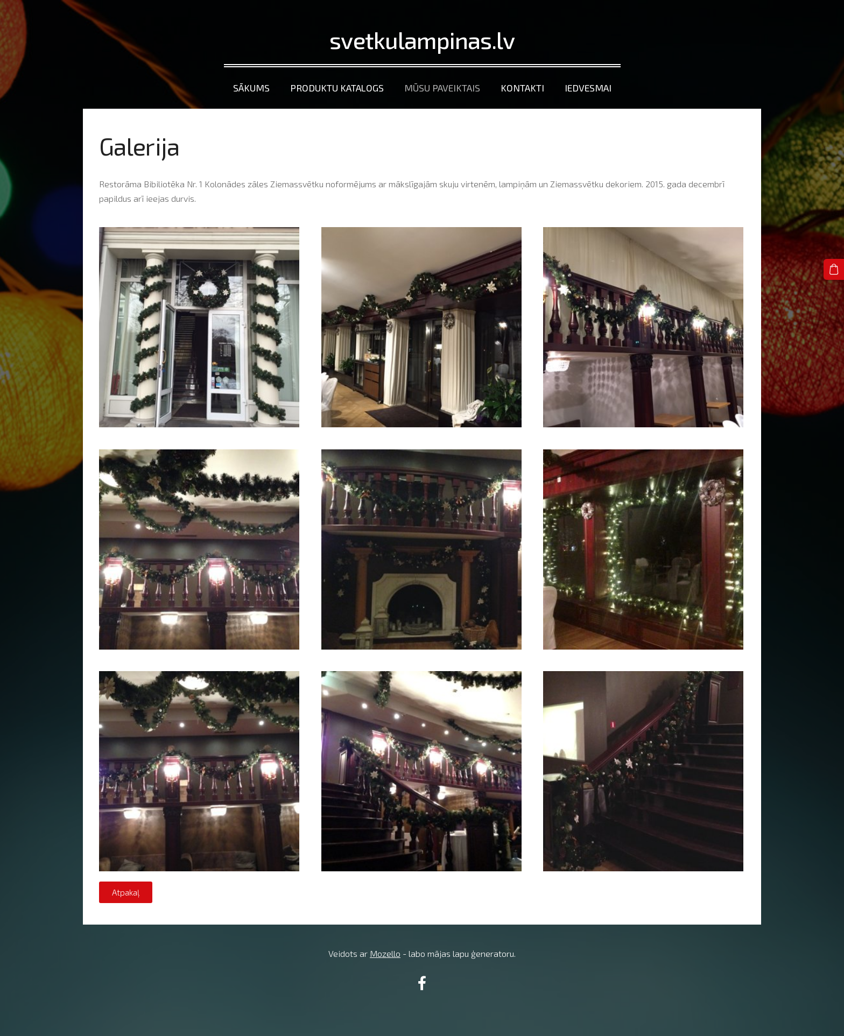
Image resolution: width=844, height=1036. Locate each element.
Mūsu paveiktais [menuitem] (442, 88)
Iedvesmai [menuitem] (588, 88)
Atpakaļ (125, 892)
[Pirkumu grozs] (834, 269)
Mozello (385, 953)
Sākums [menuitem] (251, 88)
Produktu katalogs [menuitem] (337, 88)
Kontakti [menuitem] (522, 88)
